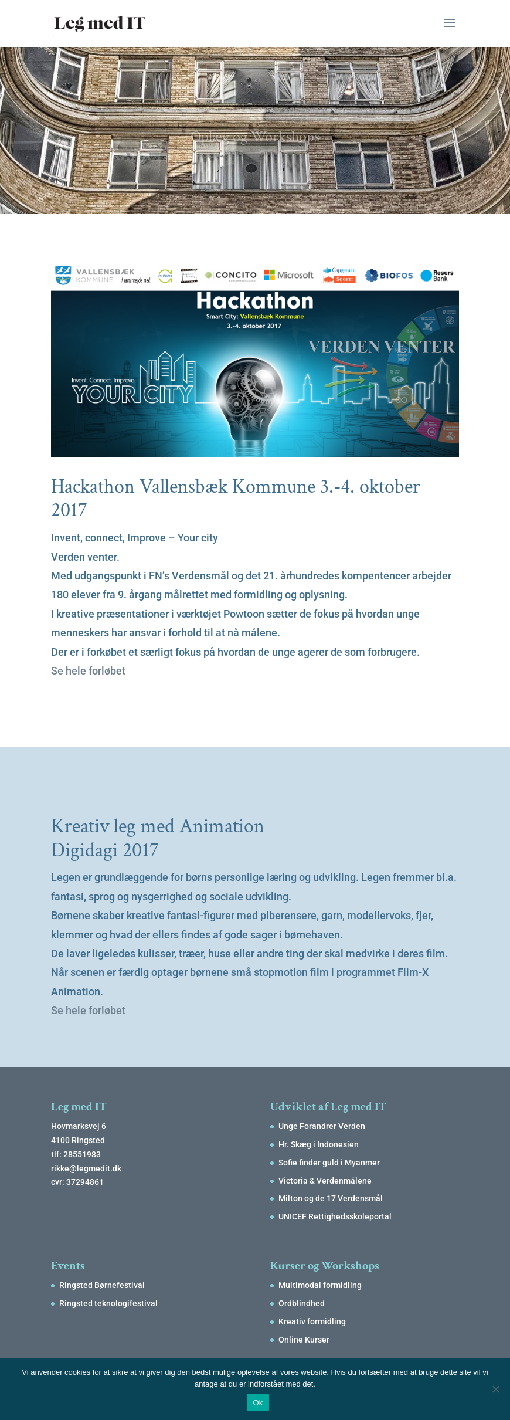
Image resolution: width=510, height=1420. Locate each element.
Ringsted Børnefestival (102, 1285)
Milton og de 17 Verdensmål (330, 1198)
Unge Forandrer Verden (321, 1126)
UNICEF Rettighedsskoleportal (335, 1216)
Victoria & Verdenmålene (325, 1180)
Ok (258, 1402)
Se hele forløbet (88, 671)
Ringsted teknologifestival (108, 1303)
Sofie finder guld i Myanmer (329, 1162)
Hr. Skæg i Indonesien (318, 1144)
